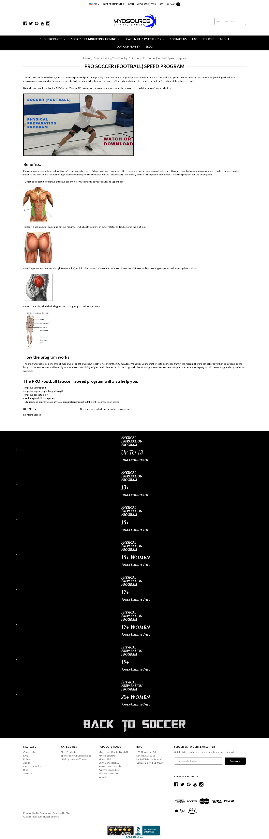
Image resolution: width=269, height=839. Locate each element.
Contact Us (178, 39)
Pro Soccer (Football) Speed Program (164, 58)
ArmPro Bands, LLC (109, 769)
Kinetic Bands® (107, 755)
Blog (149, 46)
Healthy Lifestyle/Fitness (144, 39)
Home (86, 58)
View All (103, 776)
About (224, 39)
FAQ (194, 39)
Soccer (135, 58)
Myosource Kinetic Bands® (113, 752)
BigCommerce (44, 813)
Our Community (128, 46)
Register (143, 4)
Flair (68, 813)
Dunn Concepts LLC (109, 762)
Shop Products (53, 39)
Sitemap (27, 773)
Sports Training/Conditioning (95, 39)
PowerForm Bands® (110, 766)
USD (94, 4)
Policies (208, 39)
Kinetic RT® (105, 759)
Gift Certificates (113, 4)
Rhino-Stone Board (109, 773)
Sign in (131, 4)
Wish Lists (157, 4)
